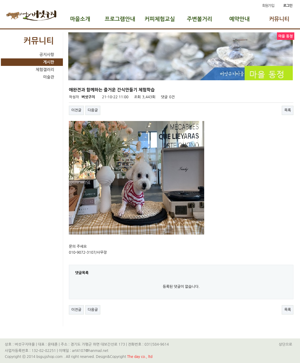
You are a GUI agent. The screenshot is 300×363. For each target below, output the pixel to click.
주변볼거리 (199, 19)
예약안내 (239, 19)
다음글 (93, 110)
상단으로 (285, 344)
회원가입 (268, 5)
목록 (287, 110)
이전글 (76, 110)
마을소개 (80, 19)
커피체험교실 (160, 19)
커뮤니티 (279, 19)
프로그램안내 (120, 19)
